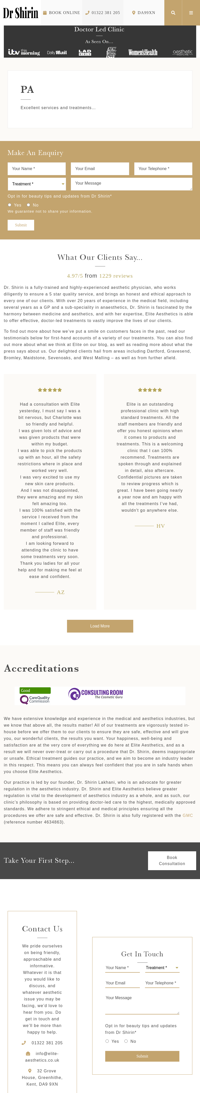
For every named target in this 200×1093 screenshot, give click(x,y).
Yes (18, 205)
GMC (188, 815)
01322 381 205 (102, 12)
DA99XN (143, 12)
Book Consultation (172, 860)
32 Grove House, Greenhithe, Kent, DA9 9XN (42, 1077)
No (36, 205)
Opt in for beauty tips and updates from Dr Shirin (60, 196)
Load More (100, 626)
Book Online (61, 12)
